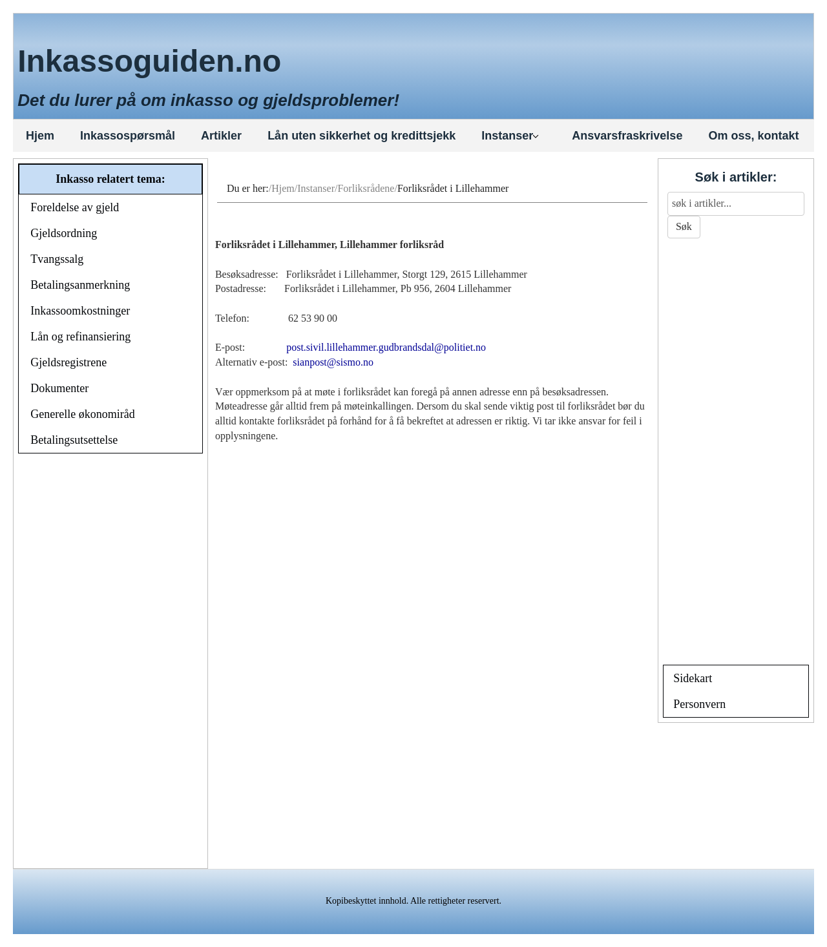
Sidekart (692, 678)
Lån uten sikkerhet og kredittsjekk (361, 135)
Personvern (699, 704)
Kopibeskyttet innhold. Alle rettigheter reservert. (413, 901)
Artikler (221, 135)
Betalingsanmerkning (80, 284)
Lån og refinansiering (80, 336)
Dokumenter (59, 388)
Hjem (40, 135)
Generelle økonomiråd (82, 414)
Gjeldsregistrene (68, 362)
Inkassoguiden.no (149, 61)
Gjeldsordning (63, 233)
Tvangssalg (56, 259)
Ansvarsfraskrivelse (627, 135)
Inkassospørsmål (127, 135)
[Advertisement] (110, 663)
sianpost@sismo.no (333, 362)
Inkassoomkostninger (80, 310)
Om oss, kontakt (753, 135)
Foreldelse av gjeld (74, 207)
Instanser (510, 135)
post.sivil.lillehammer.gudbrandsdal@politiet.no (386, 347)
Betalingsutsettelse (74, 439)
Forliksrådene (365, 188)
